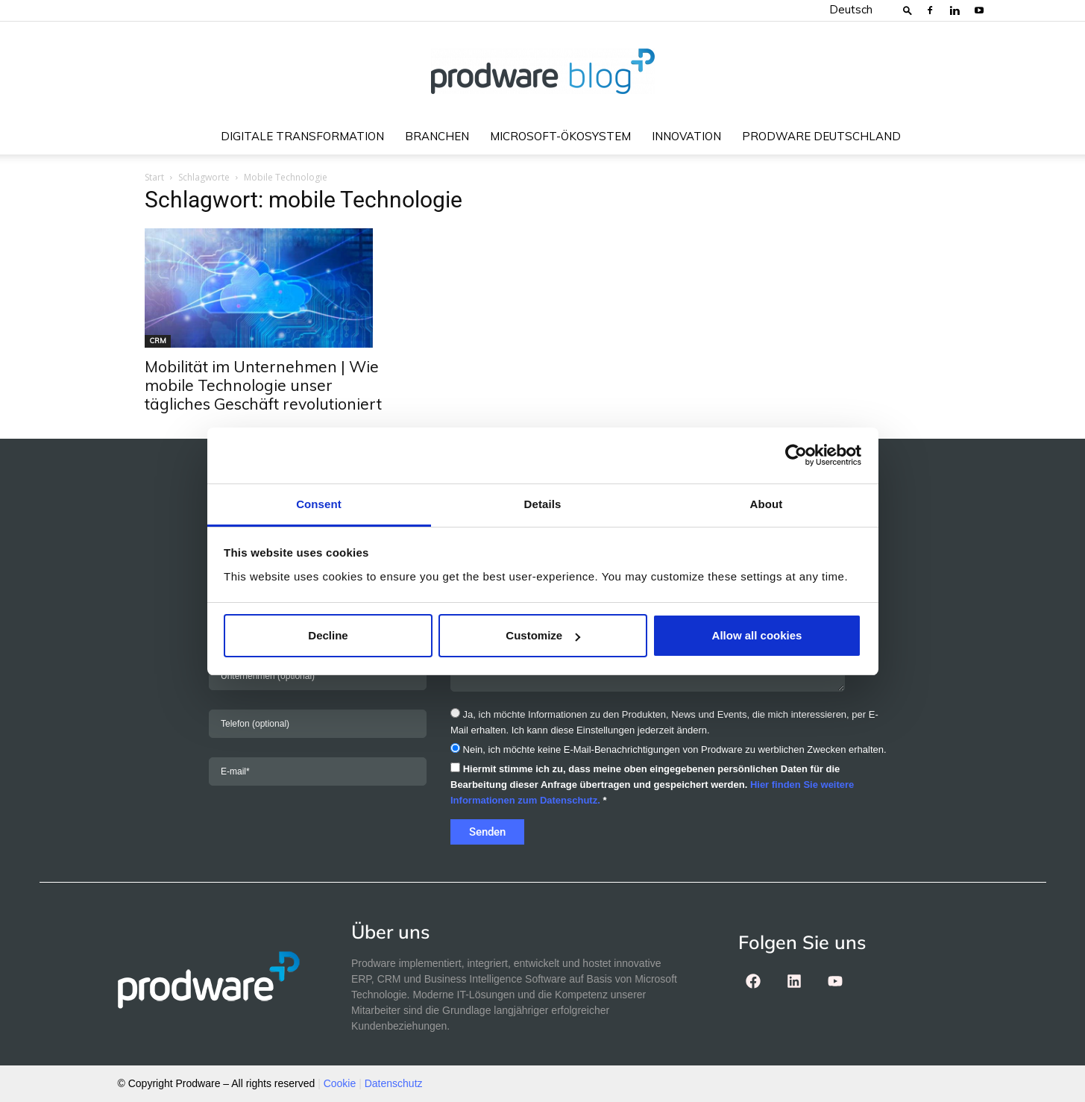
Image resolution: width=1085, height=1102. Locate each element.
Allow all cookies (757, 635)
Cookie (340, 1083)
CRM (157, 340)
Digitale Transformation (302, 136)
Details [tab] (543, 504)
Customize (543, 635)
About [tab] (766, 504)
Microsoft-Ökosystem (560, 136)
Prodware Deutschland (821, 136)
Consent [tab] (319, 504)
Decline (327, 635)
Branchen (437, 136)
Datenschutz (394, 1083)
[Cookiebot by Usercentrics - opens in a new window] (796, 455)
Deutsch (850, 9)
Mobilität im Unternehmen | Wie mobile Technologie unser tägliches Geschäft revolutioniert (263, 385)
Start (154, 177)
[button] (907, 10)
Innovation (686, 136)
